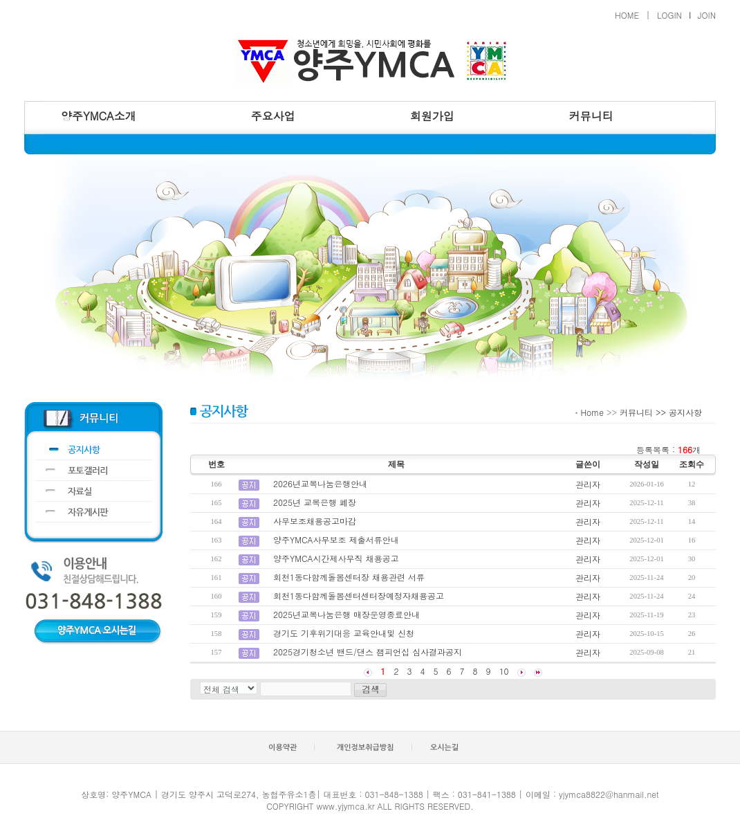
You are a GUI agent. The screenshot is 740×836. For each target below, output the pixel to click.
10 (504, 671)
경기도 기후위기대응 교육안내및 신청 (343, 633)
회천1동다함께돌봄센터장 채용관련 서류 (349, 577)
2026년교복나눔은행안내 (320, 483)
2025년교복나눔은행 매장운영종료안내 (346, 614)
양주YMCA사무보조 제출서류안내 (336, 539)
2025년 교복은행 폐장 (314, 502)
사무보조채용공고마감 (314, 521)
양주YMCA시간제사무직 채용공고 (336, 558)
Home (592, 412)
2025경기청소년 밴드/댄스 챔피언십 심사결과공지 (367, 651)
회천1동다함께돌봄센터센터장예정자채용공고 (358, 595)
